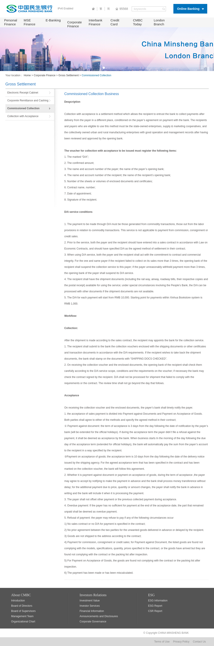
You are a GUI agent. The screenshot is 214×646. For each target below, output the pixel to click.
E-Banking (53, 20)
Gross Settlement (69, 75)
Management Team (22, 616)
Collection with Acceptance (22, 116)
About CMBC (21, 595)
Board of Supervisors (23, 611)
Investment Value (90, 600)
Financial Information (92, 611)
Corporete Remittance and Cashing (27, 100)
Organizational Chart (23, 621)
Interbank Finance (95, 22)
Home (27, 75)
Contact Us (199, 641)
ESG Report (155, 605)
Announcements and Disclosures (99, 616)
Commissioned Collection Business (91, 94)
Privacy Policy (181, 641)
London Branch (159, 22)
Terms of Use (162, 641)
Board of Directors (21, 605)
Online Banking (188, 8)
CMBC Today (138, 22)
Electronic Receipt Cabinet (22, 92)
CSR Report (155, 611)
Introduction (18, 600)
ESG (151, 595)
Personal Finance (10, 22)
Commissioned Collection (23, 108)
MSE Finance (29, 22)
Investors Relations (93, 595)
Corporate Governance (93, 621)
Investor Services (90, 605)
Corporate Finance (74, 24)
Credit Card (114, 22)
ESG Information (157, 600)
